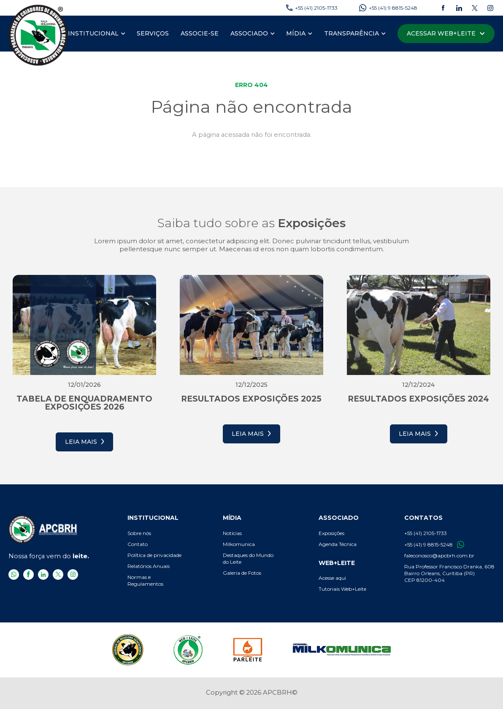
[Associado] (249, 34)
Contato (137, 544)
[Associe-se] (200, 34)
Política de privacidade (154, 555)
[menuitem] (96, 34)
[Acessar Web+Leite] (446, 33)
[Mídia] (296, 34)
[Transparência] (351, 34)
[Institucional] (93, 34)
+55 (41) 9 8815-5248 (434, 544)
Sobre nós (139, 533)
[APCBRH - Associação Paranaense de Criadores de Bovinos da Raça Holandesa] (38, 35)
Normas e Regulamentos (145, 580)
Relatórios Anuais (148, 566)
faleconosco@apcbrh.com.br (439, 555)
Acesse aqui (332, 578)
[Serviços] (153, 34)
